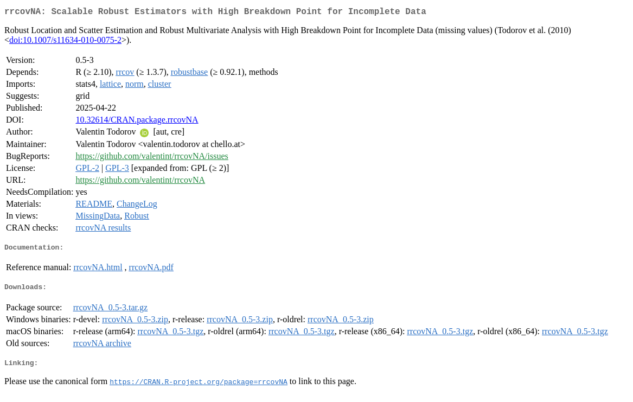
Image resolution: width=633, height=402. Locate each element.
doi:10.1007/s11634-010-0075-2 (65, 42)
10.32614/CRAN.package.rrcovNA (136, 121)
